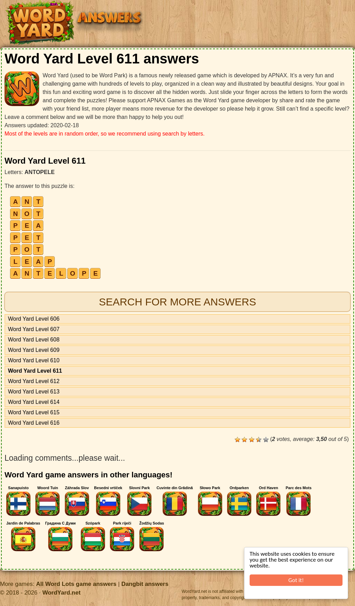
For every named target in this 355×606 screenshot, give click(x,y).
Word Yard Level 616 (34, 423)
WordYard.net (61, 592)
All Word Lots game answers (76, 584)
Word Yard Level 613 (34, 392)
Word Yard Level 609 (34, 350)
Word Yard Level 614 (34, 402)
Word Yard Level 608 (34, 340)
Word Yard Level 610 (34, 360)
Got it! (296, 580)
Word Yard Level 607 (34, 329)
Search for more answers (177, 302)
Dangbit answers (144, 584)
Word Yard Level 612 (34, 381)
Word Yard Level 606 (34, 319)
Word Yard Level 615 (34, 412)
